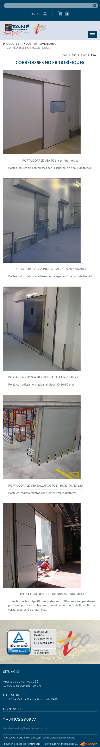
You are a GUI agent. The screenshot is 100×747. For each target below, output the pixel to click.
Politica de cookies (15, 744)
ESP (74, 55)
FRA (93, 55)
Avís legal (9, 737)
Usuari (39, 14)
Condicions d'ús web (28, 737)
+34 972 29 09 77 (21, 719)
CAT (64, 55)
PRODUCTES (11, 43)
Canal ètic (34, 744)
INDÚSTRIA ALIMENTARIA (39, 43)
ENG (83, 55)
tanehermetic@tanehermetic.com (26, 728)
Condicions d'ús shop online (59, 737)
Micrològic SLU (69, 744)
